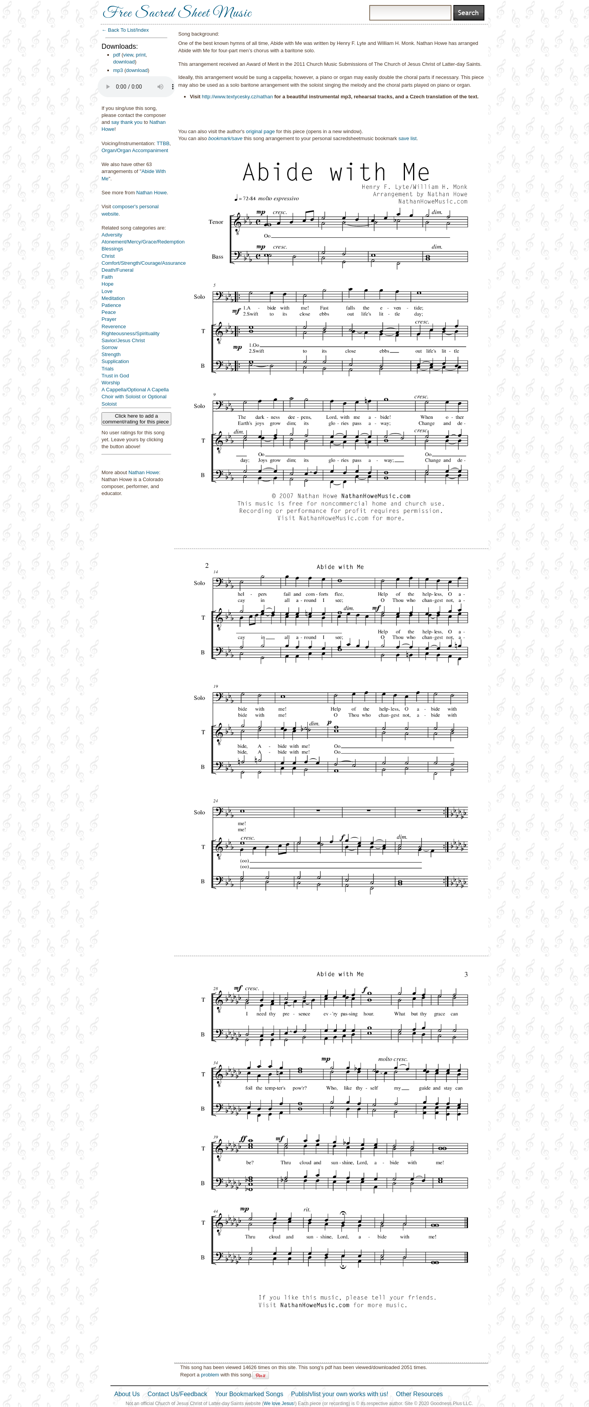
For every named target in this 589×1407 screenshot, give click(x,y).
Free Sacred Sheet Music (177, 13)
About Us (127, 1394)
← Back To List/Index (125, 30)
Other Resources (419, 1394)
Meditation (113, 298)
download (124, 62)
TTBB (163, 143)
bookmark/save (225, 138)
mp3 (118, 70)
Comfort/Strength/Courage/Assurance (144, 263)
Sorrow (109, 347)
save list (407, 138)
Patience (111, 305)
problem (210, 1375)
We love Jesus (279, 1403)
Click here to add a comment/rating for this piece (136, 419)
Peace (109, 312)
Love (107, 291)
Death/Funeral (117, 270)
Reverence (114, 326)
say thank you (126, 122)
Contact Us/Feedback (177, 1394)
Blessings (112, 249)
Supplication (115, 361)
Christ (108, 256)
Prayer (109, 319)
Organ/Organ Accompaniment (135, 150)
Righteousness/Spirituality (131, 333)
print (141, 55)
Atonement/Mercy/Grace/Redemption (143, 242)
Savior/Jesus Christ (123, 340)
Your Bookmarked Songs (249, 1394)
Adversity (112, 235)
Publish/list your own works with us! (339, 1394)
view (128, 55)
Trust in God (115, 376)
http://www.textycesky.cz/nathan (237, 96)
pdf (116, 55)
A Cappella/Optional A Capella (135, 389)
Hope (108, 284)
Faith (107, 277)
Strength (111, 354)
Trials (108, 369)
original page (260, 131)
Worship (111, 383)
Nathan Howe (151, 192)
